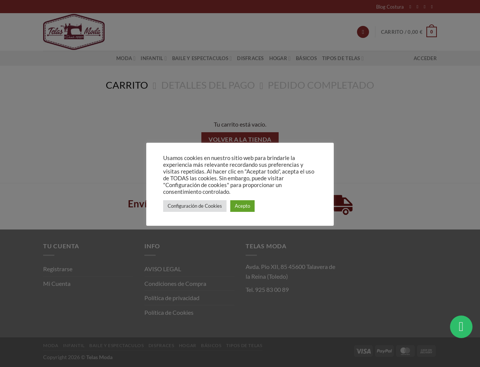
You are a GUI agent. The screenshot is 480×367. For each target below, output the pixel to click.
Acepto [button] (242, 206)
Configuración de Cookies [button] (195, 206)
